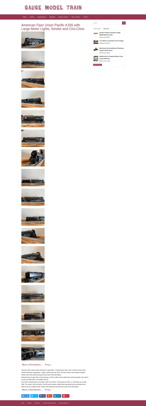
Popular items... (97, 64)
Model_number (63, 17)
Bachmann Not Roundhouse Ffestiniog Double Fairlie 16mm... (111, 49)
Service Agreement (63, 403)
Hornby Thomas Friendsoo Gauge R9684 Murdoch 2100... (109, 34)
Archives (29, 403)
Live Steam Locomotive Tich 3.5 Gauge (111, 41)
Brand (32, 17)
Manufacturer (42, 17)
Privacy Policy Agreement (49, 403)
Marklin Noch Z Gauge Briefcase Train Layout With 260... (111, 57)
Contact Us (37, 403)
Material (52, 17)
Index (25, 17)
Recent (106, 28)
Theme (86, 17)
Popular (97, 28)
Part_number (76, 17)
